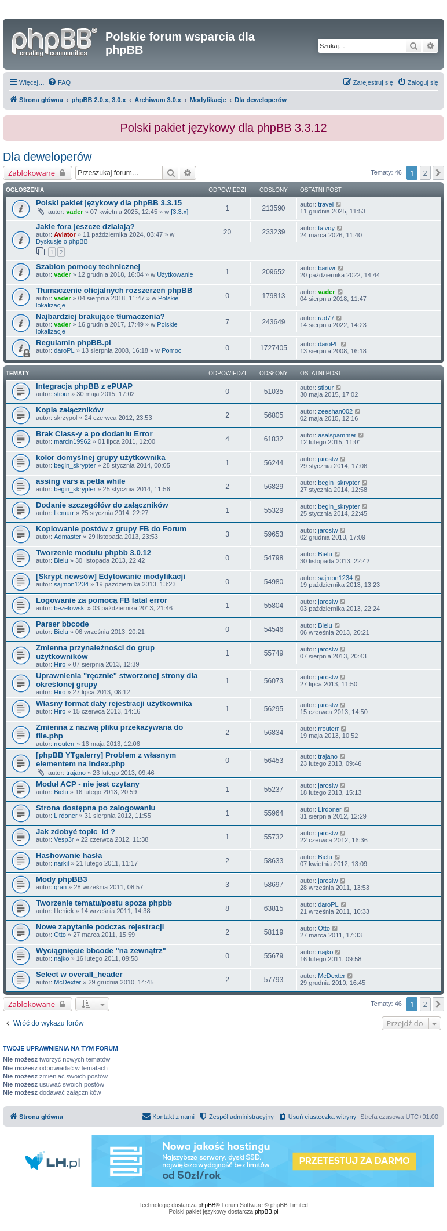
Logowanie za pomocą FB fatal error (101, 600)
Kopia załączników (70, 409)
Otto (60, 934)
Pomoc (171, 350)
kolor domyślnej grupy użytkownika (101, 457)
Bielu (61, 560)
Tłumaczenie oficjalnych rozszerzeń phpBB (114, 290)
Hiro (59, 664)
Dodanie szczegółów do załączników (102, 505)
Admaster (67, 536)
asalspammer (337, 435)
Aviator (65, 234)
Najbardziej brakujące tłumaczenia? (100, 316)
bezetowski (69, 607)
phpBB (207, 1205)
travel (326, 204)
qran (60, 887)
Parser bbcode (62, 624)
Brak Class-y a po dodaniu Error (94, 433)
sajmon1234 (71, 584)
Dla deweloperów (47, 156)
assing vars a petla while (81, 481)
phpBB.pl (267, 1211)
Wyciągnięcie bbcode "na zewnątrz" (101, 950)
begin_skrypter (75, 465)
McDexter (67, 982)
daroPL (64, 350)
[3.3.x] (179, 211)
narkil (61, 863)
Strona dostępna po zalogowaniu (96, 807)
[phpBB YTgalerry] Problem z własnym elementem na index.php (106, 759)
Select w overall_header (79, 974)
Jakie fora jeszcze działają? (85, 226)
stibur (61, 393)
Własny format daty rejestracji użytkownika (114, 703)
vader (74, 211)
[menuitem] (59, 82)
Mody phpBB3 (61, 879)
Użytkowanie (175, 274)
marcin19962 (72, 441)
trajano (76, 772)
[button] (438, 173)
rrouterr (64, 743)
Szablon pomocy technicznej (88, 266)
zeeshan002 (335, 411)
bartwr (327, 268)
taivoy (326, 228)
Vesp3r (64, 839)
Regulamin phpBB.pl (73, 342)
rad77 (326, 317)
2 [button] (425, 173)
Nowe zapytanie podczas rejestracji (100, 926)
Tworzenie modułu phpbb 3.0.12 (93, 552)
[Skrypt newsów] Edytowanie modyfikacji (110, 576)
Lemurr (64, 512)
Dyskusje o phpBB (62, 241)
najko (61, 958)
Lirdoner (65, 815)
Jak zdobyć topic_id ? (75, 831)
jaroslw (328, 458)
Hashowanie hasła (69, 855)
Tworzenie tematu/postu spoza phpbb (104, 903)
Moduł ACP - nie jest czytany (88, 784)
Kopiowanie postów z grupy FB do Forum (111, 528)
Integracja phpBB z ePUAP (84, 386)
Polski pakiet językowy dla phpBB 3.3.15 (109, 202)
